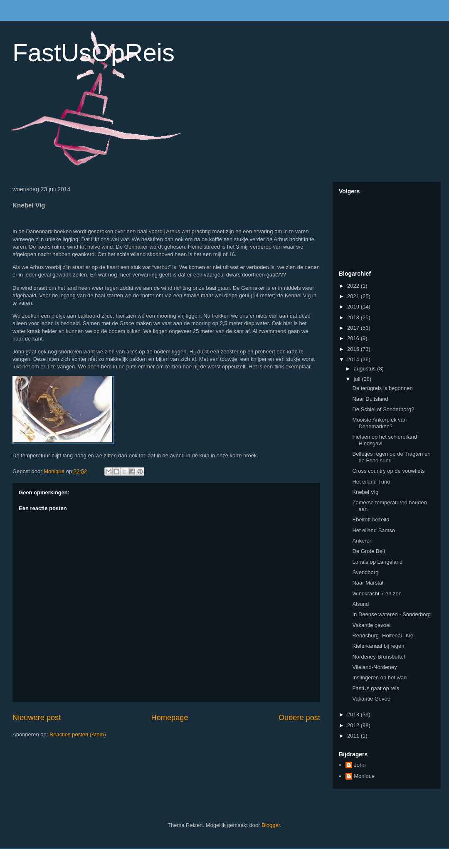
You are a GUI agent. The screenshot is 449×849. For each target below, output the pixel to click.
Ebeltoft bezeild (370, 519)
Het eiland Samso (373, 530)
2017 (354, 328)
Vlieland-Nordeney (374, 667)
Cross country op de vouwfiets (388, 471)
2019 (354, 307)
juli (358, 379)
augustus (365, 368)
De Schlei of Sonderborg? (383, 409)
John (359, 765)
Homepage (169, 717)
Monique (364, 776)
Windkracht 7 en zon (377, 593)
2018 (354, 317)
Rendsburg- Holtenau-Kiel (383, 635)
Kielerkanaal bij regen (378, 646)
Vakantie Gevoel (371, 699)
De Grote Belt (368, 551)
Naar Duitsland (370, 399)
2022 (354, 286)
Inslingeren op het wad (379, 677)
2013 (354, 714)
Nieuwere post (36, 717)
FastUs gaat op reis (375, 688)
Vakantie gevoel (371, 625)
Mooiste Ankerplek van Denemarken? (379, 423)
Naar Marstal (367, 583)
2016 (354, 338)
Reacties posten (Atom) (77, 734)
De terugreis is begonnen (382, 388)
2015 (354, 349)
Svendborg (365, 572)
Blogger (271, 825)
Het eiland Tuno (371, 482)
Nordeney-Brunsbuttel (378, 657)
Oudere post (299, 717)
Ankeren (362, 541)
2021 (354, 296)
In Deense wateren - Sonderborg (391, 614)
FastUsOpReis (93, 53)
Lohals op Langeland (377, 562)
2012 (354, 725)
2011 (354, 736)
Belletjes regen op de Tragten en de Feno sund (391, 457)
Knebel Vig (365, 492)
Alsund (360, 604)
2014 (354, 359)
